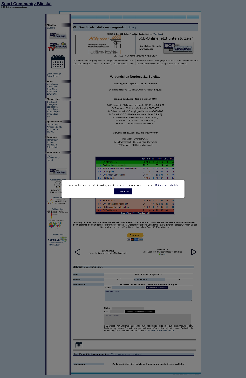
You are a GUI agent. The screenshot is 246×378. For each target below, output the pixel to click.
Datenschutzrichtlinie (166, 185)
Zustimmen (123, 191)
